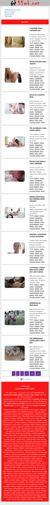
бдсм (42, 49)
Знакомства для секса (12, 10)
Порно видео (9, 14)
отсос (31, 49)
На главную (26, 379)
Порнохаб (8, 16)
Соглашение (20, 388)
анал (41, 51)
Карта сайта (30, 388)
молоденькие (34, 51)
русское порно (34, 56)
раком (37, 47)
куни (43, 56)
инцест (36, 43)
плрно (31, 45)
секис (42, 43)
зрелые (36, 49)
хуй (41, 47)
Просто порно (10, 12)
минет (31, 54)
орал (36, 54)
